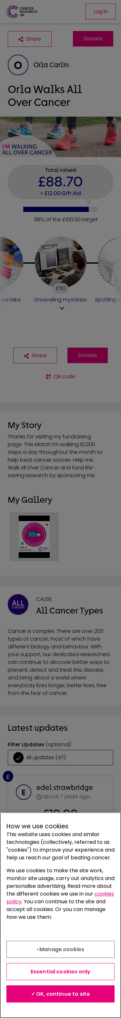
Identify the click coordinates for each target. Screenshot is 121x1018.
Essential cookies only (61, 971)
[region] (60, 915)
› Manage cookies (61, 949)
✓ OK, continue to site (60, 994)
